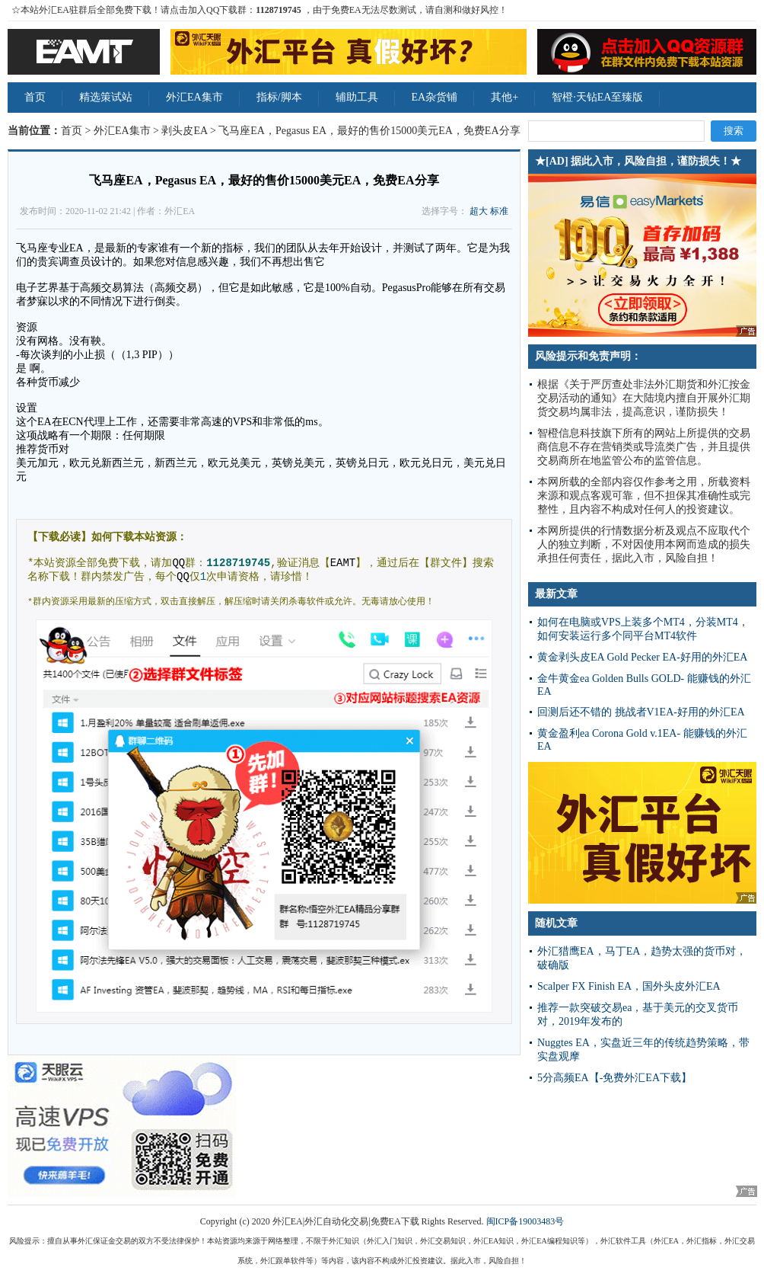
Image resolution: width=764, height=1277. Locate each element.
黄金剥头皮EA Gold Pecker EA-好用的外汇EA (642, 657)
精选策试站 (105, 97)
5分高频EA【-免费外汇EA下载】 (614, 1077)
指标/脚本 (279, 97)
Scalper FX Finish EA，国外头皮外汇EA (629, 986)
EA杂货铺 (435, 97)
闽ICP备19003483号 (525, 1221)
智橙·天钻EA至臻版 (597, 97)
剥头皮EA (184, 130)
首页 (35, 97)
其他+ (504, 97)
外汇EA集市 (194, 97)
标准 (499, 211)
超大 (479, 211)
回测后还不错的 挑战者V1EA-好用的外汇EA (641, 712)
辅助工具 (357, 97)
